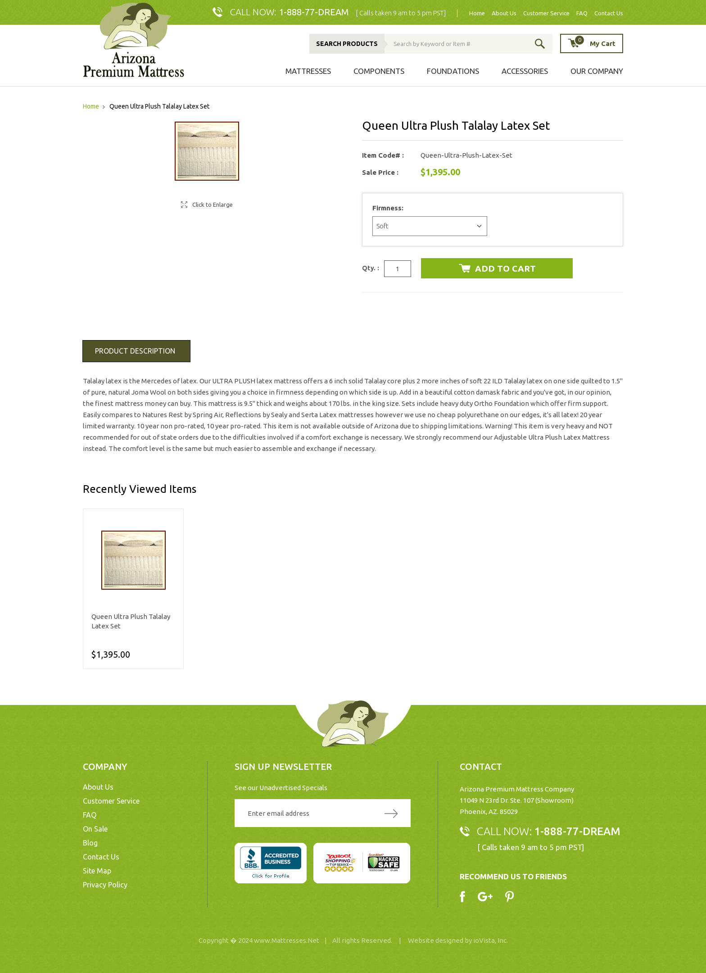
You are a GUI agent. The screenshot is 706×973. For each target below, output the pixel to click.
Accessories (525, 71)
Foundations (453, 71)
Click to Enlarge (212, 204)
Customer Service (546, 13)
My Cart (594, 43)
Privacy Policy (105, 884)
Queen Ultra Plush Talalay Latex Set (130, 621)
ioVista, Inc (490, 940)
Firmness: (388, 208)
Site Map (97, 870)
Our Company (596, 71)
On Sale (95, 828)
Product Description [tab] (135, 351)
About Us (504, 13)
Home (477, 13)
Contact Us (608, 13)
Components (378, 71)
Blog (90, 842)
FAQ (582, 13)
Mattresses (308, 71)
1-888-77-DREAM (314, 12)
